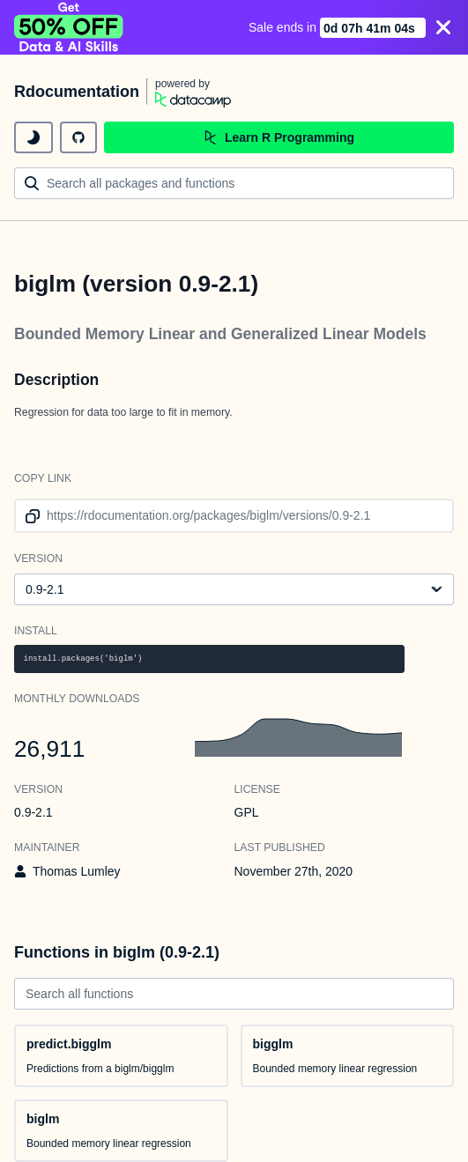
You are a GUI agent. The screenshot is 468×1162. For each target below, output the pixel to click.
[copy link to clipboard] (29, 516)
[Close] (443, 27)
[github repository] (78, 137)
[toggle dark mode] (33, 137)
